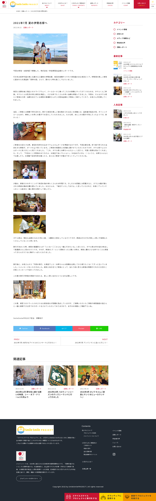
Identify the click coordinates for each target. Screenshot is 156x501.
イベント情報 (126, 4)
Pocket (81, 328)
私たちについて (47, 4)
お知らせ (120, 34)
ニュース (115, 442)
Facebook (46, 328)
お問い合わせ (142, 4)
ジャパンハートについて (91, 436)
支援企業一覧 (86, 469)
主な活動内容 (88, 451)
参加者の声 (110, 4)
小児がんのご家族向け (79, 4)
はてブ (64, 328)
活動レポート (94, 4)
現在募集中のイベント (90, 454)
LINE (100, 328)
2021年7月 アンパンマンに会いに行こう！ (85, 341)
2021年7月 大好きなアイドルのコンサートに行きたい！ (36, 341)
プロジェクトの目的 (90, 433)
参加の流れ (87, 448)
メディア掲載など (123, 38)
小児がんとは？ (63, 4)
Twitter (25, 328)
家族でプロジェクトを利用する (141, 497)
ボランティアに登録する (114, 497)
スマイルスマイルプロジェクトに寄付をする (85, 497)
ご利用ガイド (88, 445)
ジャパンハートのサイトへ (29, 478)
